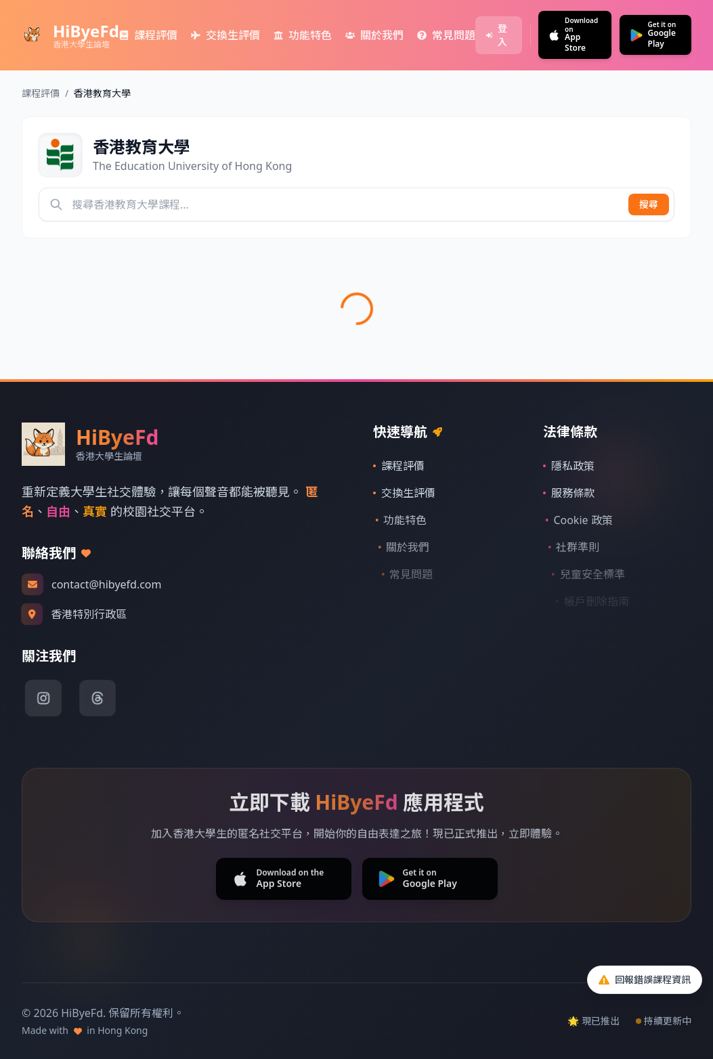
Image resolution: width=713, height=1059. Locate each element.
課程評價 (41, 93)
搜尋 (648, 204)
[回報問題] (644, 980)
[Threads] (97, 698)
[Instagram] (43, 698)
